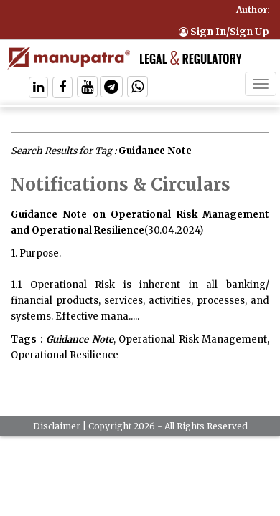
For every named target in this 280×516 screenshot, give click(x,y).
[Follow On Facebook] (62, 88)
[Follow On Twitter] (87, 88)
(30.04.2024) (173, 230)
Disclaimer (56, 426)
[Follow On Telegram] (111, 88)
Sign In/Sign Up (224, 32)
